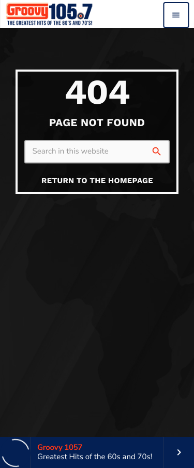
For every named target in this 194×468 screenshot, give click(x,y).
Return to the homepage (97, 180)
